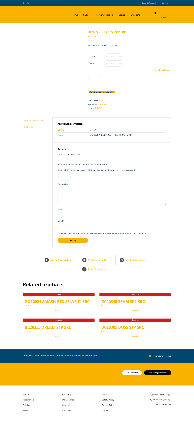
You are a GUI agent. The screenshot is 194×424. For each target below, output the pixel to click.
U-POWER (97, 108)
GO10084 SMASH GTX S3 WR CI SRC (57, 301)
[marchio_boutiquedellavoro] (37, 11)
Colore (91, 56)
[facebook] (24, 3)
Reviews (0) (28, 127)
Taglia (91, 63)
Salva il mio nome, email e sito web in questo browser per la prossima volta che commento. (103, 233)
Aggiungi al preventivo (102, 92)
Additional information (33, 120)
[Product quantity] (95, 78)
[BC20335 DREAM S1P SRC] (59, 320)
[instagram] (28, 3)
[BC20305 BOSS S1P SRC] (135, 320)
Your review (64, 184)
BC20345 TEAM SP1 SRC (123, 301)
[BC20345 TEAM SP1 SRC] (135, 295)
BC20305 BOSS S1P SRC (122, 327)
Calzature (102, 104)
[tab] (36, 120)
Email (61, 221)
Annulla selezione (162, 70)
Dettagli (59, 310)
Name (61, 209)
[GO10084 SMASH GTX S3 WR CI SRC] (59, 295)
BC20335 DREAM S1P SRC (48, 327)
